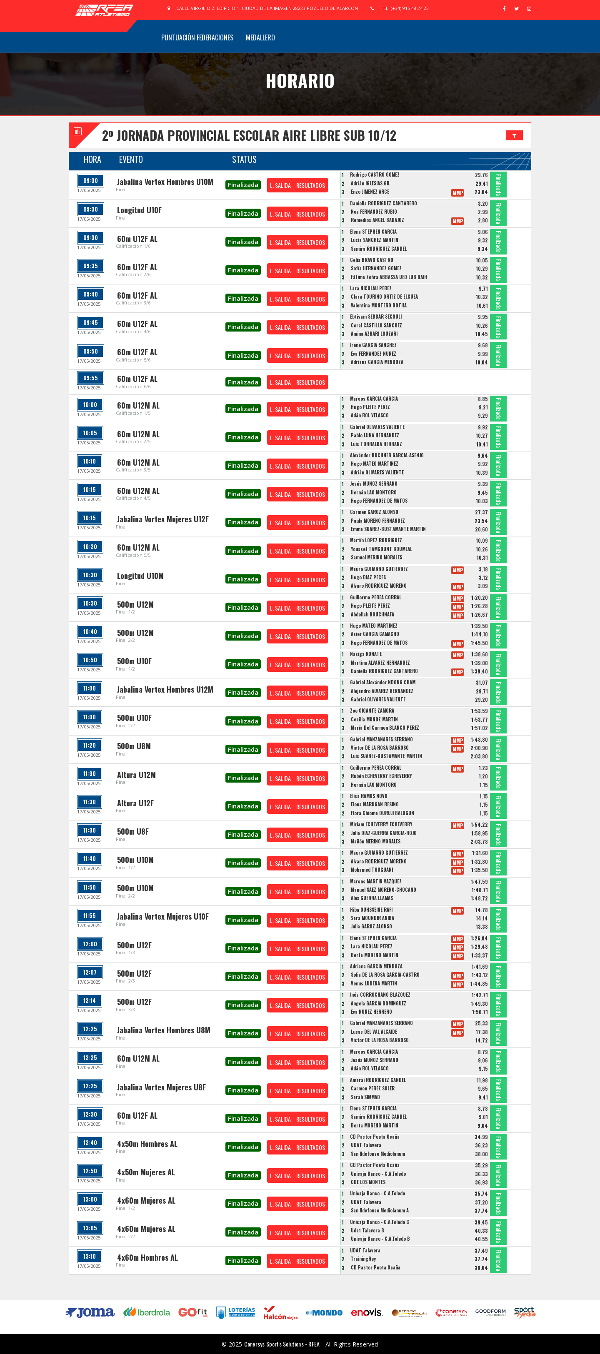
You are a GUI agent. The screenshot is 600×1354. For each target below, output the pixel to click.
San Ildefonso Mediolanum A (380, 1210)
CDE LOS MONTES (368, 1182)
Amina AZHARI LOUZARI (374, 333)
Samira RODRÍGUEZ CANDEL (379, 248)
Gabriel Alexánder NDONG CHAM (382, 682)
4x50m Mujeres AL (146, 1172)
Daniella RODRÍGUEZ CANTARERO (383, 203)
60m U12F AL (137, 238)
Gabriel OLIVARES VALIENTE (377, 427)
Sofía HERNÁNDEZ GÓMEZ (376, 268)
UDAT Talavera (366, 1145)
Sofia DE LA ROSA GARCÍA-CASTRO (385, 974)
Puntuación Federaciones (197, 37)
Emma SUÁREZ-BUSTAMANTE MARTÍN (388, 529)
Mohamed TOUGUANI (372, 869)
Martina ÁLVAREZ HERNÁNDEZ (380, 662)
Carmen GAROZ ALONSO (374, 512)
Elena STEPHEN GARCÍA (373, 231)
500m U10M (135, 859)
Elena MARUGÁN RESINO (375, 804)
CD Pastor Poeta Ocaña (375, 1136)
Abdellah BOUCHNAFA (372, 614)
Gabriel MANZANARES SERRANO (381, 739)
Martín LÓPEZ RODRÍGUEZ (376, 540)
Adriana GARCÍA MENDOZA (377, 362)
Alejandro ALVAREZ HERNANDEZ (382, 691)
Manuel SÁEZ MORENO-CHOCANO (383, 889)
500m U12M (135, 604)
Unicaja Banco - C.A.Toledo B (380, 1238)
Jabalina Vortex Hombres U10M (165, 181)
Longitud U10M (140, 575)
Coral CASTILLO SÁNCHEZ (376, 325)
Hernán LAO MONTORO (374, 492)
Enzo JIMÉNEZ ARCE (370, 191)
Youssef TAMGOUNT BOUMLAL (381, 549)
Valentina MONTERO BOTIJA (379, 305)
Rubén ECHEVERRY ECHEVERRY (381, 776)
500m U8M (134, 746)
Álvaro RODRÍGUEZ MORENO (379, 585)
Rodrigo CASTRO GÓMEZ (375, 174)
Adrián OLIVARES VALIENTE (377, 472)
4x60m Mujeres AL (146, 1200)
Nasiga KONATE (366, 654)
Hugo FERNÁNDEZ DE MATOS (379, 500)
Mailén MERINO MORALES (375, 841)
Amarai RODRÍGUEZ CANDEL (378, 1080)
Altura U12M (136, 774)
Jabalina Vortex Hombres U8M (163, 1030)
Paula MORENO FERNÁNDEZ (378, 520)
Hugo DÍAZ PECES (368, 577)
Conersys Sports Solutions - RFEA (282, 1343)
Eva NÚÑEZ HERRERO (371, 1011)
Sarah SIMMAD (365, 1097)
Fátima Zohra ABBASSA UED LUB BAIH (389, 277)
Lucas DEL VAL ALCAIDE (374, 1031)
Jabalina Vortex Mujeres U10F (163, 916)
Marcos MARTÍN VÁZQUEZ (376, 881)
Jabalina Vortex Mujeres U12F (163, 519)
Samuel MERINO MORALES (376, 557)
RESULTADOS (310, 185)
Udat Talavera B (367, 1230)
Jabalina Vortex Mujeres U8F (161, 1087)
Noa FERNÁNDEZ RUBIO (374, 211)
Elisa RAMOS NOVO (369, 796)
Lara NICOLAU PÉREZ (371, 288)
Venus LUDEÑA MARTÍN (374, 983)
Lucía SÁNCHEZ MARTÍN (374, 240)
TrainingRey (363, 1258)
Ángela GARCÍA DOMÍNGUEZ (378, 1003)
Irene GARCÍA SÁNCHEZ (373, 345)
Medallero (260, 37)
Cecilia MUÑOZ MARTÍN (374, 719)
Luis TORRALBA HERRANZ (376, 444)
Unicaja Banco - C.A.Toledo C (379, 1222)
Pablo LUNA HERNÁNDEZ (375, 435)
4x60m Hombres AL (147, 1257)
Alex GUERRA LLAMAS (372, 898)
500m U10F (134, 661)
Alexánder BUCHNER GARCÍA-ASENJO (387, 455)
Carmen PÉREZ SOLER (373, 1088)
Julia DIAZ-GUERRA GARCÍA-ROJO (384, 833)
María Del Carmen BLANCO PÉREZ (385, 727)
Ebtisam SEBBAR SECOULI (376, 316)
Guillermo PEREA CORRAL (375, 597)
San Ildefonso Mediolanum (378, 1153)
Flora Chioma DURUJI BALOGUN (382, 813)
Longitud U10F (139, 209)
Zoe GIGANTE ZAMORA (372, 710)
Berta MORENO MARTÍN (374, 955)
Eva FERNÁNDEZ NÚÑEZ (373, 353)
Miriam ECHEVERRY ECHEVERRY (381, 824)
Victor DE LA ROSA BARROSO (380, 747)
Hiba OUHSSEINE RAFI (371, 909)
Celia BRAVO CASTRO (371, 260)
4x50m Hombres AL (147, 1143)
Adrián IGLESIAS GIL (370, 183)
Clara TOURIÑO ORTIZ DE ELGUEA (384, 296)
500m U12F (134, 945)
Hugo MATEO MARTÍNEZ (374, 463)
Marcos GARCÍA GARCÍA (374, 398)
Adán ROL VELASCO (370, 415)
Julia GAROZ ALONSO (371, 926)
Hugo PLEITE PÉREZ (370, 407)
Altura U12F (135, 803)
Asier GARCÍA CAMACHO (375, 634)
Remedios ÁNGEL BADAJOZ (377, 220)
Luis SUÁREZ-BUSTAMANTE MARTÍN (386, 756)
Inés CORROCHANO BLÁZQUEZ (380, 994)
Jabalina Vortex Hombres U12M (165, 689)
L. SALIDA (280, 185)
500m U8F (133, 831)
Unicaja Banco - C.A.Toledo (378, 1173)
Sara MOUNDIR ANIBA (372, 918)
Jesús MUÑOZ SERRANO (374, 483)
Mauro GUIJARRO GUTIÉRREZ (379, 569)
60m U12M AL (138, 405)
